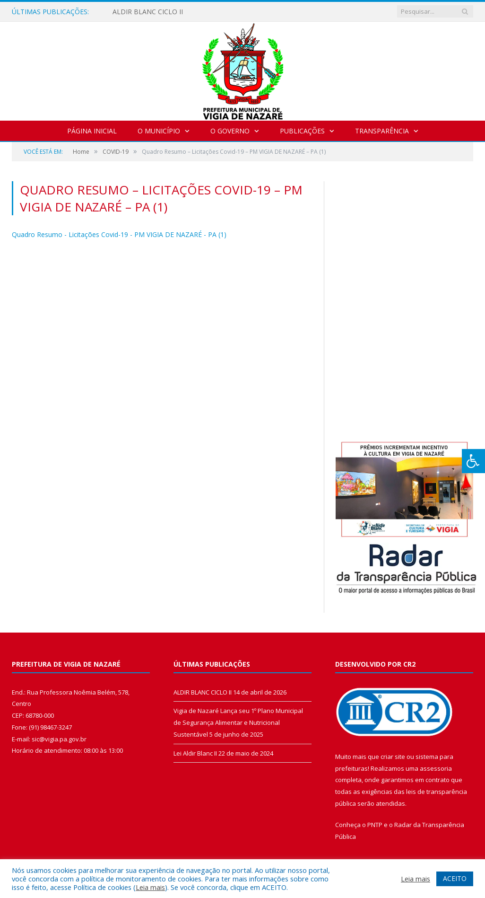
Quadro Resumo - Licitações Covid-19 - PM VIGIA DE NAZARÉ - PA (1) (119, 234)
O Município (159, 130)
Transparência (382, 130)
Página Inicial (92, 130)
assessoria (436, 768)
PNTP (374, 824)
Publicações (302, 130)
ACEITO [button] (455, 878)
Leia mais (150, 887)
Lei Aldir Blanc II (195, 753)
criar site (393, 756)
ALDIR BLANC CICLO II (148, 12)
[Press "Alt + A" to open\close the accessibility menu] (473, 461)
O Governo (230, 130)
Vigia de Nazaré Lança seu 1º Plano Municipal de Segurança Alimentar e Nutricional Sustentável (238, 722)
